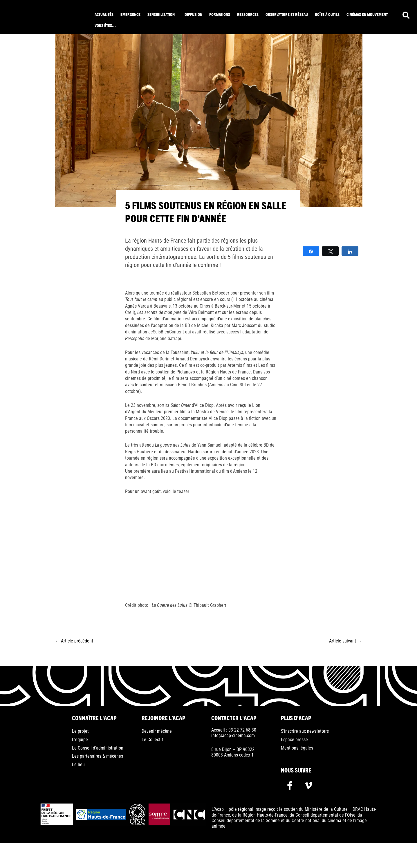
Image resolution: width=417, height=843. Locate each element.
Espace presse (294, 740)
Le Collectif (152, 740)
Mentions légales (297, 748)
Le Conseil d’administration (97, 748)
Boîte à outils (327, 14)
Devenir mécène (157, 731)
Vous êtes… (105, 25)
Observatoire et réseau (287, 14)
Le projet (80, 731)
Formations (219, 14)
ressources (248, 14)
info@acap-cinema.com (233, 735)
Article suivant (345, 640)
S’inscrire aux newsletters (305, 731)
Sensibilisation (161, 14)
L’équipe (80, 740)
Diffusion (193, 14)
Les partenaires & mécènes (97, 756)
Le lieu (78, 765)
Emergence (130, 14)
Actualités (104, 14)
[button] (162, 14)
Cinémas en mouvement (367, 14)
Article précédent (74, 640)
